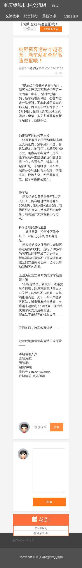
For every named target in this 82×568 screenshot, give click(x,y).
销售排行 (31, 16)
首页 (55, 5)
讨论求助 (32, 68)
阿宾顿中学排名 (24, 540)
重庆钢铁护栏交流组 (25, 5)
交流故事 (12, 16)
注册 (76, 16)
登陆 (67, 16)
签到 (44, 520)
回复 (49, 502)
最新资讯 (49, 16)
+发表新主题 (51, 29)
